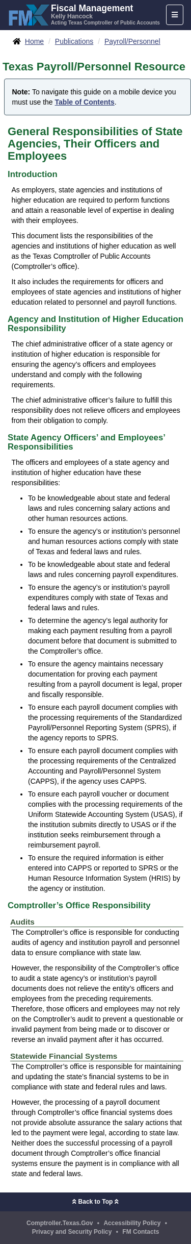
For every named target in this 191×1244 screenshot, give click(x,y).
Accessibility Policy (131, 1223)
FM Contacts (140, 1231)
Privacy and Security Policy (72, 1231)
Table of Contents (85, 102)
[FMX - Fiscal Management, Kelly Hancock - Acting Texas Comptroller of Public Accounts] (84, 14)
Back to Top (95, 1201)
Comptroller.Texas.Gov (59, 1223)
